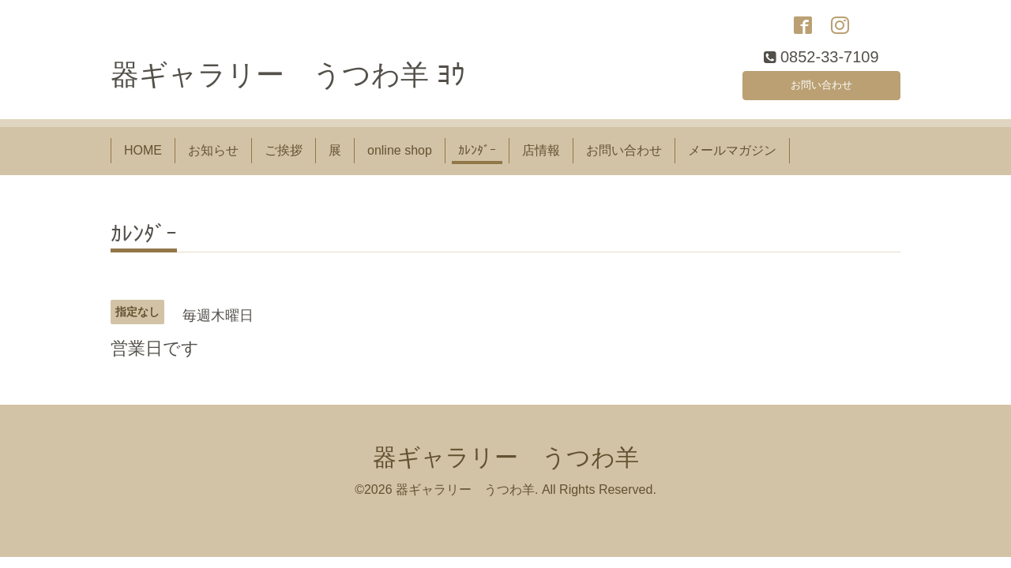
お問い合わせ (821, 90)
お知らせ (213, 159)
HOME (143, 159)
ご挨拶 (284, 159)
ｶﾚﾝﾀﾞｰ (477, 159)
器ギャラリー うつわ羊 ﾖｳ (288, 84)
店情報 (541, 159)
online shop (399, 159)
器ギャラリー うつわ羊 (506, 466)
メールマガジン (732, 159)
